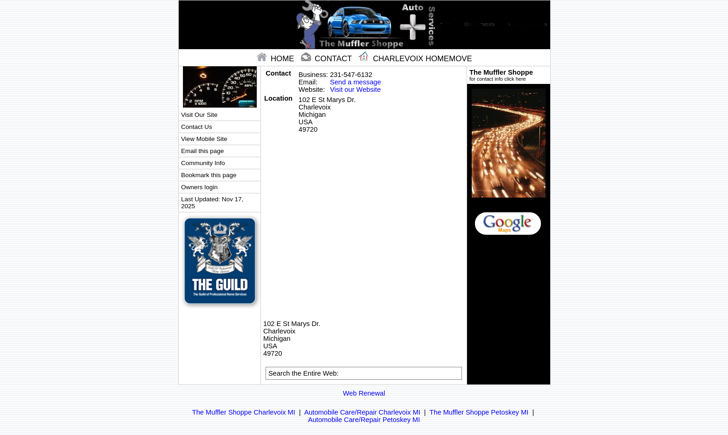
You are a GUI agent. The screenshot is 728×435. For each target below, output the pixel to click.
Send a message (355, 82)
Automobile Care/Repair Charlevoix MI (362, 412)
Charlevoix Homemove (415, 58)
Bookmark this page (208, 175)
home (276, 58)
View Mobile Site (204, 138)
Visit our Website (355, 89)
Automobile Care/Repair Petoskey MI (364, 419)
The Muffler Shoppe (508, 75)
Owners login (199, 187)
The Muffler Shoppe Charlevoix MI (243, 412)
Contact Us (196, 126)
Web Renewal (364, 393)
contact (327, 58)
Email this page (202, 150)
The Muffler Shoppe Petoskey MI (478, 412)
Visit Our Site (199, 114)
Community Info (203, 163)
